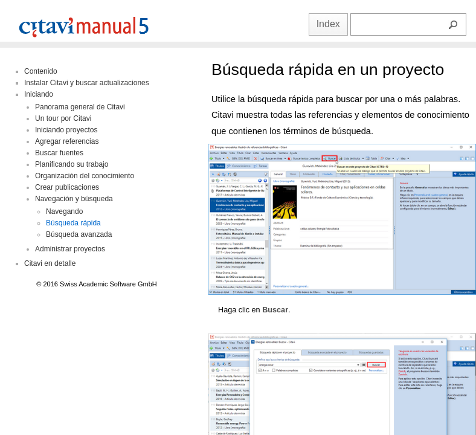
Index (328, 24)
